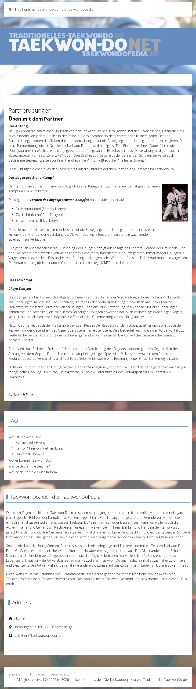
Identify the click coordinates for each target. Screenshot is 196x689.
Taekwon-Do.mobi (119, 579)
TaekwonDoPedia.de (21, 579)
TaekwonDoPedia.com (58, 579)
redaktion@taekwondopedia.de (38, 635)
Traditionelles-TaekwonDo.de (153, 574)
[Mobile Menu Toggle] (9, 79)
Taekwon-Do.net (88, 579)
